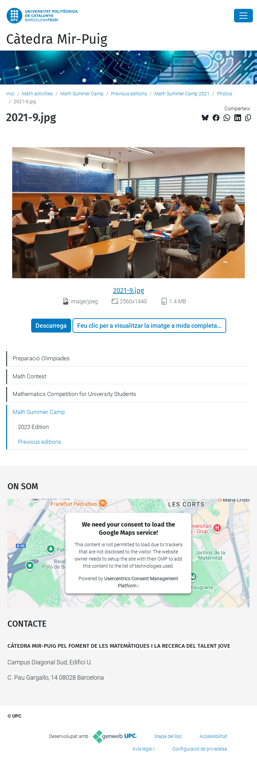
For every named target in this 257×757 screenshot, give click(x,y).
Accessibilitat (213, 736)
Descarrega (51, 325)
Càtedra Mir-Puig (56, 39)
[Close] (243, 15)
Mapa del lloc (168, 736)
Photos (224, 93)
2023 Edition (33, 426)
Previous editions (129, 93)
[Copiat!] (248, 118)
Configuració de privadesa (199, 749)
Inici (10, 93)
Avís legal (142, 749)
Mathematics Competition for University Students (74, 394)
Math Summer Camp (82, 93)
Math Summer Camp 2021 (182, 93)
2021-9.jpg (128, 290)
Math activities (37, 93)
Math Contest (29, 376)
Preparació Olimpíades (41, 358)
